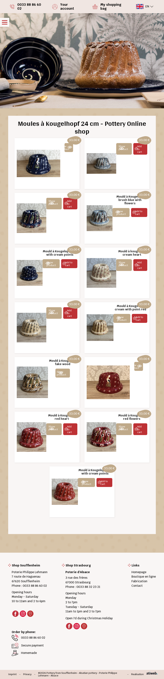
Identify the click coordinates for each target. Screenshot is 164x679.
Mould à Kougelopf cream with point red (130, 307)
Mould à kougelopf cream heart (131, 253)
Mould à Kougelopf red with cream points (95, 471)
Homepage (138, 572)
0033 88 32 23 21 (88, 587)
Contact (137, 586)
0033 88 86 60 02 (35, 586)
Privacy (27, 674)
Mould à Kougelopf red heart (61, 417)
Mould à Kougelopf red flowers (131, 417)
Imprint (12, 674)
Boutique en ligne (143, 577)
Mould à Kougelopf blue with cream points (60, 253)
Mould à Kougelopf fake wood (62, 362)
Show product (67, 148)
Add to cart (139, 149)
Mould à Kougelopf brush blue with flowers (130, 200)
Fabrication (139, 581)
